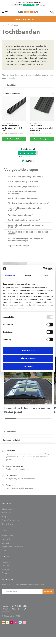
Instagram (6, 569)
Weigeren (28, 366)
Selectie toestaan (28, 358)
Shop (4, 516)
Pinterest (6, 573)
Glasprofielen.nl (9, 509)
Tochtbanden (7, 123)
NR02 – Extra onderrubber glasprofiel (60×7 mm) (41, 128)
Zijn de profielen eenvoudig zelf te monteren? (28, 203)
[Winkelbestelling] (28, 93)
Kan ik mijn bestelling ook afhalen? (24, 181)
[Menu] (3, 12)
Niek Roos (6, 512)
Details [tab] (28, 275)
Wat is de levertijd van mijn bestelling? (25, 177)
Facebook (6, 562)
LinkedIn (5, 565)
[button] (28, 176)
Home (4, 25)
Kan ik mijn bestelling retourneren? (24, 220)
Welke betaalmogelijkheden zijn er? (24, 186)
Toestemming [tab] (10, 275)
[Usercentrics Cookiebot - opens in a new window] (42, 268)
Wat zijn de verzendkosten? (20, 215)
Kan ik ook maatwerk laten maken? (23, 198)
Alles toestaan (28, 350)
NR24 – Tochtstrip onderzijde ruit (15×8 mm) (12, 128)
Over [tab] (46, 275)
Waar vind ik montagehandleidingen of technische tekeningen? (25, 240)
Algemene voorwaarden (12, 546)
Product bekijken (14, 139)
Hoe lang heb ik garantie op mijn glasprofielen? (22, 192)
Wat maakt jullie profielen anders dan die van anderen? (28, 233)
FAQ (4, 550)
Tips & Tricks (7, 524)
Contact (5, 543)
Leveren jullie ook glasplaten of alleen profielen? (25, 209)
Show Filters (11, 85)
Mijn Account (7, 535)
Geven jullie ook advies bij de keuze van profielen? (26, 226)
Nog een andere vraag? (18, 246)
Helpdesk (6, 539)
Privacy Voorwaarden (11, 520)
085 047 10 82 (20, 2)
